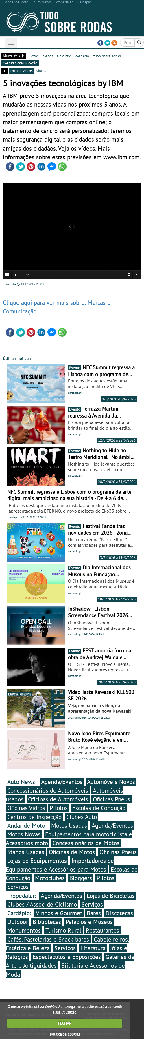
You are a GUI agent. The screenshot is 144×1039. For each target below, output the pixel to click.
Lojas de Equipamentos (37, 860)
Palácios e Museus (89, 922)
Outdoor (17, 922)
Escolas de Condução (98, 808)
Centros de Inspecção (34, 817)
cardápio (82, 56)
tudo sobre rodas (107, 56)
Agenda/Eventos (61, 782)
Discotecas (119, 913)
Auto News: (22, 782)
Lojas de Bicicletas (110, 896)
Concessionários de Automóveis (47, 790)
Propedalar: (22, 896)
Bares (94, 913)
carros (48, 56)
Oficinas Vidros (26, 808)
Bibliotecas (47, 922)
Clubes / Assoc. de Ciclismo (42, 904)
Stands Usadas (25, 852)
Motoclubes (50, 878)
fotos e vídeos (21, 70)
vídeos (41, 70)
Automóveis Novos (111, 782)
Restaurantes (102, 930)
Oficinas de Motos (72, 852)
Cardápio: (20, 913)
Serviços (18, 887)
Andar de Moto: (27, 825)
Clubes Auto (81, 817)
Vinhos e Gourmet (59, 913)
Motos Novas (23, 834)
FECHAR (64, 1023)
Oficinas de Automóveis (58, 799)
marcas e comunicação (20, 62)
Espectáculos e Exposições (67, 957)
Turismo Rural (63, 930)
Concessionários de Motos (86, 843)
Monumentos (24, 930)
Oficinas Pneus (111, 799)
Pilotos (59, 808)
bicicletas (64, 56)
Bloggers (80, 878)
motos (33, 56)
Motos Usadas (69, 825)
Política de (65, 1034)
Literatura (93, 948)
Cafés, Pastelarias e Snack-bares (48, 939)
